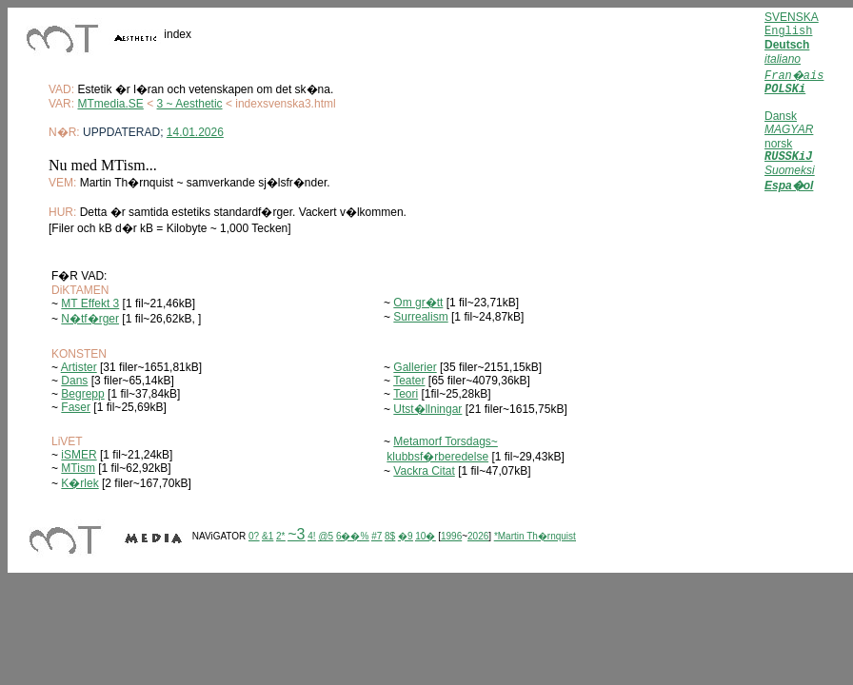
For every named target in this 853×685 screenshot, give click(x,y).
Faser (75, 407)
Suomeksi (789, 173)
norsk (778, 143)
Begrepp (82, 394)
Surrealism (420, 316)
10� (425, 536)
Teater (409, 380)
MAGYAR (788, 129)
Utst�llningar (427, 409)
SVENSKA (791, 17)
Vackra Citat (423, 471)
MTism (78, 468)
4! (311, 536)
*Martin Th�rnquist (535, 536)
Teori (405, 394)
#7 (376, 536)
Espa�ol (788, 188)
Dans (74, 380)
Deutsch (786, 44)
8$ (390, 536)
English (788, 31)
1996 (451, 536)
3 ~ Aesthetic (190, 103)
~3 (296, 534)
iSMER (78, 454)
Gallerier (414, 367)
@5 (325, 536)
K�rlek (79, 483)
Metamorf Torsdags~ (445, 441)
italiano (782, 59)
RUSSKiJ (788, 158)
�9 (405, 536)
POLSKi (784, 89)
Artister (79, 367)
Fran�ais (793, 76)
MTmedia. (102, 103)
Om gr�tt (418, 302)
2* (280, 536)
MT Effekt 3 (90, 303)
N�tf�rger (90, 318)
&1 (267, 536)
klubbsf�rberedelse (437, 456)
